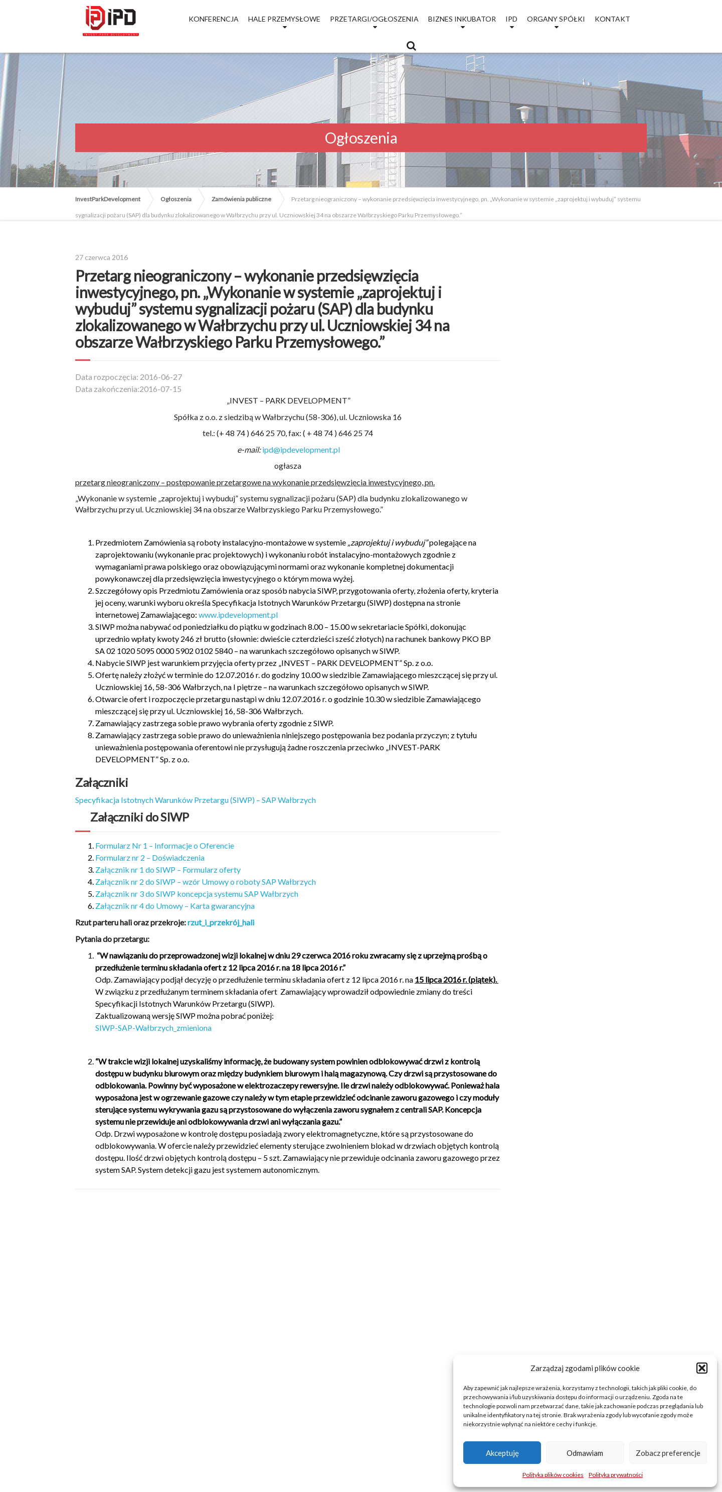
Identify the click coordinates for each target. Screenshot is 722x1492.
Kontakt (612, 19)
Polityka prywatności (616, 1474)
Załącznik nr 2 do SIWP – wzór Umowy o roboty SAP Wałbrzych (205, 881)
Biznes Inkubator (462, 19)
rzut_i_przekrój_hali (221, 922)
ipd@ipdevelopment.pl (301, 449)
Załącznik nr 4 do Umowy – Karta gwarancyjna (175, 905)
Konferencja (214, 19)
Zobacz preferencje (668, 1452)
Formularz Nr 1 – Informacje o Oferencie (164, 845)
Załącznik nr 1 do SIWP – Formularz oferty (168, 869)
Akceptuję (502, 1452)
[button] (702, 1368)
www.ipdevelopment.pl (238, 614)
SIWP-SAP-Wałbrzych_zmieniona (153, 1027)
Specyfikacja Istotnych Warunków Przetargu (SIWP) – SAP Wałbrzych (195, 799)
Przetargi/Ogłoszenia (374, 19)
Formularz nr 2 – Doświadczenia (150, 857)
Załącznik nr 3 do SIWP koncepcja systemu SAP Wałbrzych (196, 893)
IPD (511, 19)
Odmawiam (585, 1452)
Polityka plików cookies (553, 1474)
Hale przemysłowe (284, 19)
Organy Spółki (556, 19)
